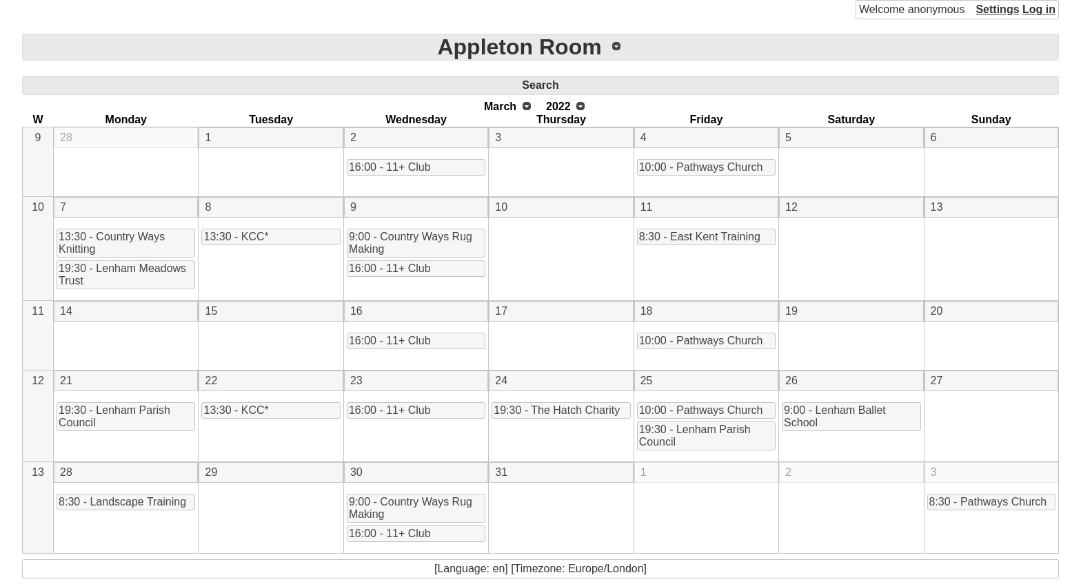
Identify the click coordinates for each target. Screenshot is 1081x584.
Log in (1038, 9)
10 (38, 207)
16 (356, 311)
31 (501, 472)
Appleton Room (519, 46)
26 (791, 380)
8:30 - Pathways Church (988, 502)
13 (937, 207)
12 (791, 207)
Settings (997, 9)
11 (646, 207)
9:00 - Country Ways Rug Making (410, 243)
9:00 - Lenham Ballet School (835, 416)
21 (66, 380)
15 (211, 311)
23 (356, 380)
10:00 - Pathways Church (701, 167)
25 (646, 380)
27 (937, 380)
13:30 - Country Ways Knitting (112, 243)
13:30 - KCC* (235, 236)
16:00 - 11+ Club (390, 167)
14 (66, 311)
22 (211, 380)
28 (66, 137)
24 (501, 380)
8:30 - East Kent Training (699, 236)
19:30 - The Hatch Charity (557, 410)
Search (540, 85)
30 (356, 472)
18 (646, 311)
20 (937, 311)
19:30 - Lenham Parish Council (114, 416)
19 (791, 311)
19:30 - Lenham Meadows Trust (122, 274)
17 (501, 311)
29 (211, 472)
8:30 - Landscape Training (122, 502)
